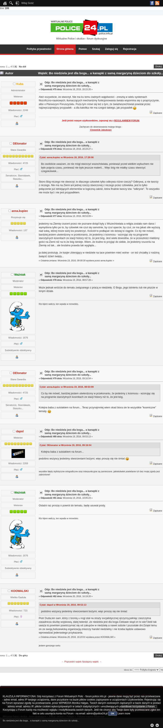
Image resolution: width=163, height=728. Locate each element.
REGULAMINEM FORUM (126, 120)
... (9, 66)
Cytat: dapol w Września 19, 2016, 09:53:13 (63, 605)
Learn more (124, 713)
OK (112, 713)
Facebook (152, 3)
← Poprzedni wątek (71, 661)
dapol (20, 431)
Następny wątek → (92, 661)
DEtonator (20, 143)
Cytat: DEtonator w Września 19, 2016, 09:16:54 (65, 445)
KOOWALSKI (20, 591)
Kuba (19, 84)
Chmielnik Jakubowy (101, 130)
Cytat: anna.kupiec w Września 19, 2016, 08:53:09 (67, 387)
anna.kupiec (20, 211)
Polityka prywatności (39, 49)
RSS (157, 3)
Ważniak (19, 274)
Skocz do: (128, 670)
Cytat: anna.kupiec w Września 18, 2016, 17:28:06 (67, 157)
